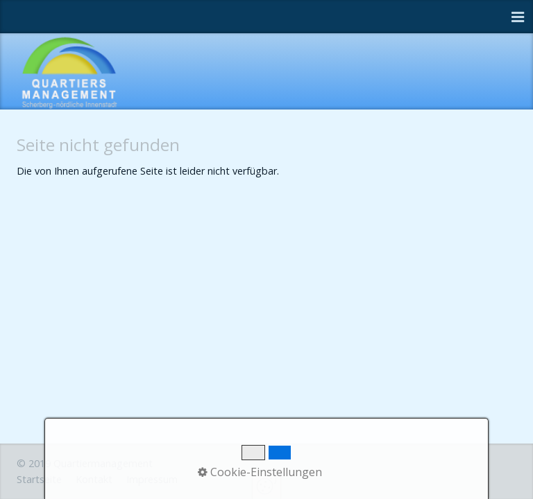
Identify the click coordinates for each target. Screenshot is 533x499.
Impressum (152, 479)
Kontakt (94, 479)
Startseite (39, 479)
